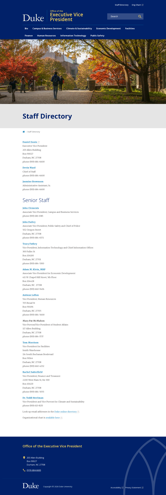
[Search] (140, 16)
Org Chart (136, 5)
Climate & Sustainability (79, 28)
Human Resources (46, 35)
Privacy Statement (133, 487)
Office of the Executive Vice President (52, 446)
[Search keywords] (122, 16)
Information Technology (73, 35)
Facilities (130, 28)
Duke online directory (65, 411)
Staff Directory (122, 5)
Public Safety (97, 35)
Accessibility (116, 487)
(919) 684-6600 (34, 470)
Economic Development (108, 28)
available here (53, 417)
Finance (29, 35)
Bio (26, 28)
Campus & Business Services (47, 28)
